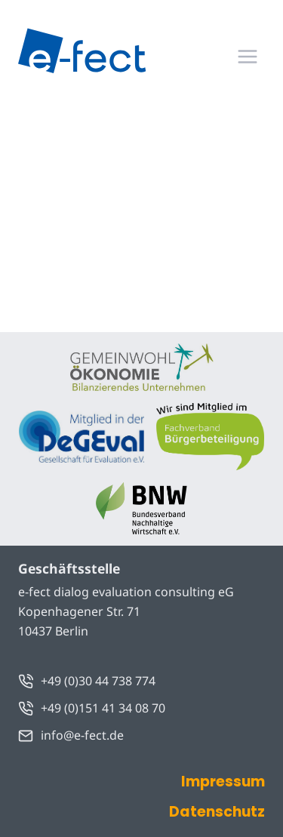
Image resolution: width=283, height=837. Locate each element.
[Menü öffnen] (247, 56)
